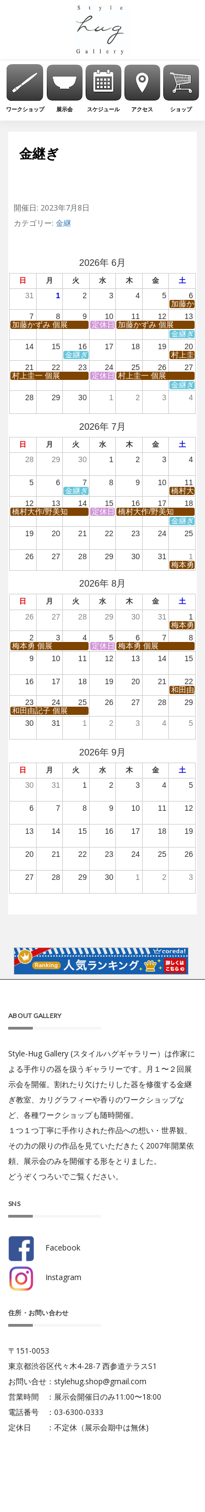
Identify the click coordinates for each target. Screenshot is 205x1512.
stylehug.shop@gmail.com (100, 1381)
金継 (63, 223)
